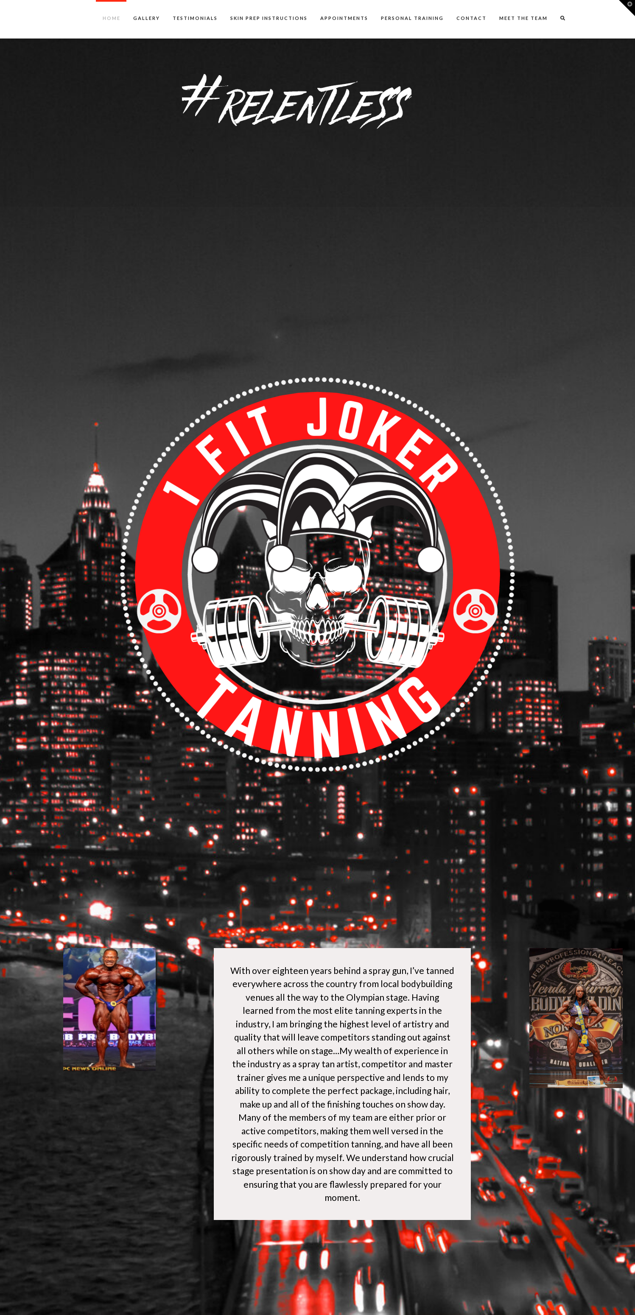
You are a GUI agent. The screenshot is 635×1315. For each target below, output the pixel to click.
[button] (627, 8)
